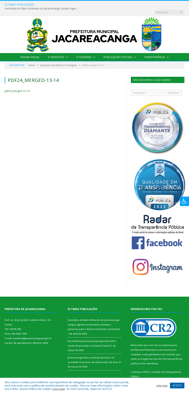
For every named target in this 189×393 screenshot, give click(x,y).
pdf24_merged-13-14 (17, 83)
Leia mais (58, 389)
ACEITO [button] (177, 385)
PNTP (146, 364)
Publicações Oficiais (117, 49)
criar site (153, 337)
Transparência (154, 49)
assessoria (170, 342)
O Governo (84, 49)
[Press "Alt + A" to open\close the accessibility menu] (184, 201)
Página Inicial (30, 49)
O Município (56, 49)
